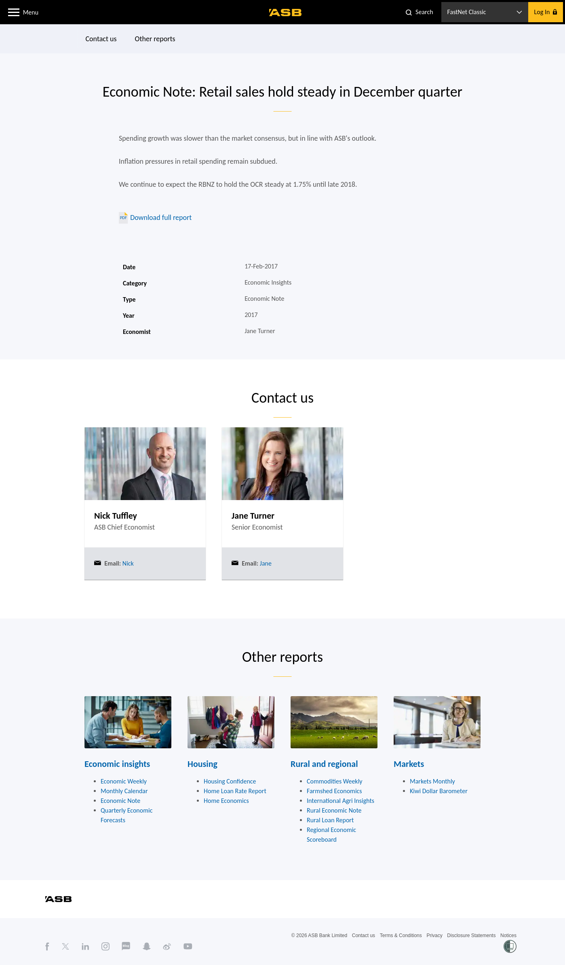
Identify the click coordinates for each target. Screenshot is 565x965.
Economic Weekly (124, 781)
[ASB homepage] (285, 12)
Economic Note (120, 801)
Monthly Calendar (124, 791)
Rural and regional (324, 763)
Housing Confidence (230, 781)
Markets (409, 763)
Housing (202, 763)
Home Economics (226, 801)
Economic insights (117, 763)
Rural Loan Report (330, 820)
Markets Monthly (432, 781)
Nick (127, 563)
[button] (13, 12)
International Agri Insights (340, 801)
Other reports (155, 38)
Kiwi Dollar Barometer (439, 791)
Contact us (101, 38)
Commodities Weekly (335, 781)
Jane (265, 563)
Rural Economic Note (334, 810)
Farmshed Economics (334, 791)
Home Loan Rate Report (235, 791)
